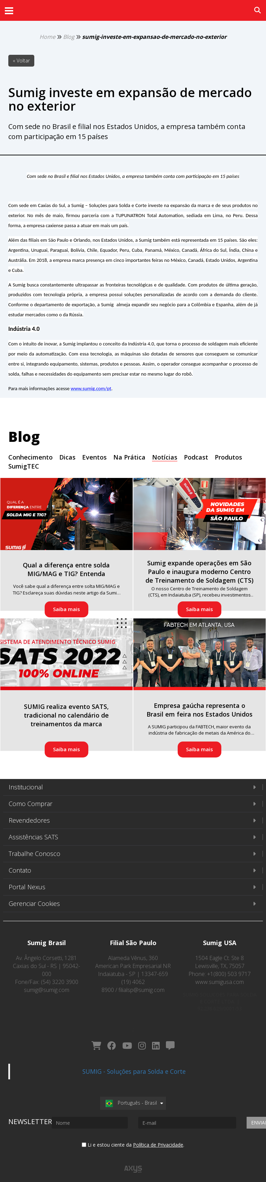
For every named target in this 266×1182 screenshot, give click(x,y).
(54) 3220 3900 (59, 982)
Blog (68, 37)
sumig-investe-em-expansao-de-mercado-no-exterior (154, 37)
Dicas (67, 457)
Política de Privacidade (158, 1138)
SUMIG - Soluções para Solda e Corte (134, 1065)
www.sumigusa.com (219, 982)
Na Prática (129, 457)
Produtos (228, 457)
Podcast (196, 457)
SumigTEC (23, 466)
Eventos (94, 457)
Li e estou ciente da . (133, 1138)
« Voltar (21, 60)
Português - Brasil (131, 1096)
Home (47, 37)
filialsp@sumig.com (141, 990)
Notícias (164, 457)
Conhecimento (30, 457)
